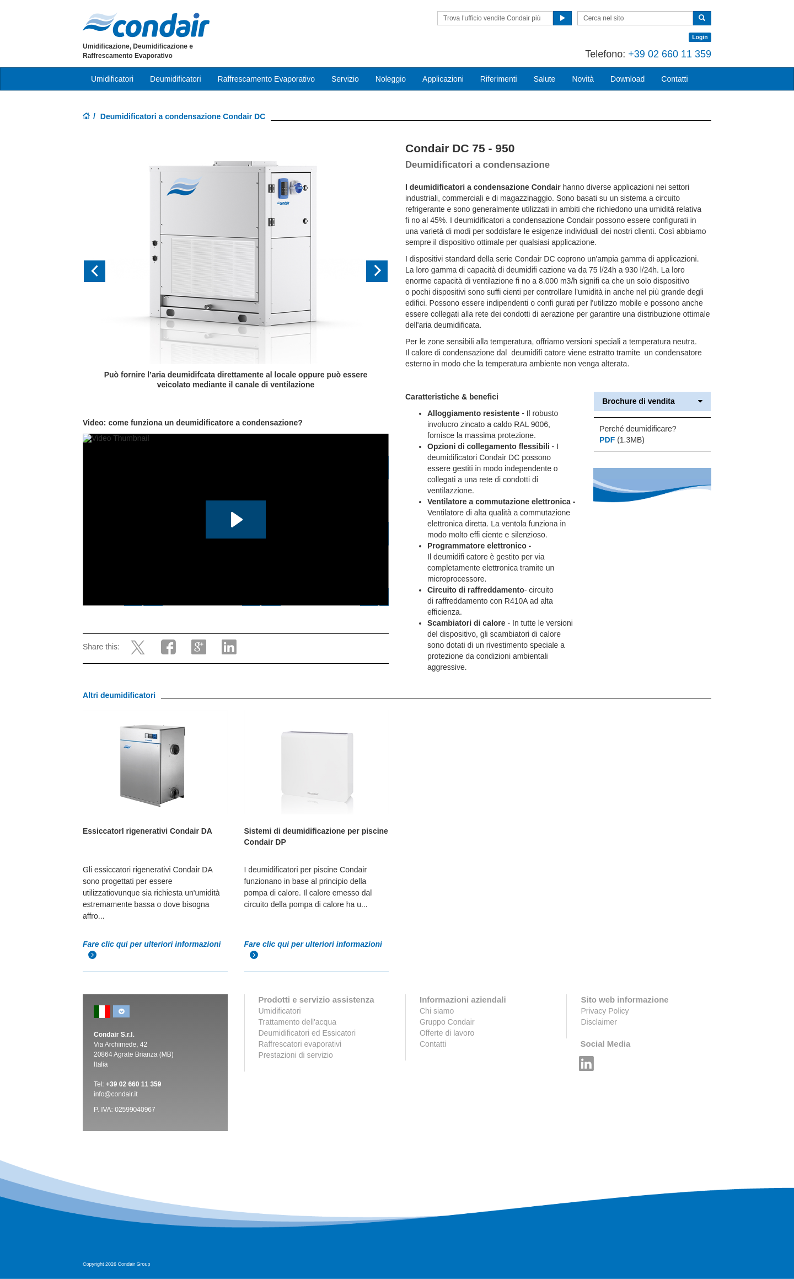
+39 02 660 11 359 (669, 54)
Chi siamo (437, 1010)
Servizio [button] (345, 78)
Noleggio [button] (390, 78)
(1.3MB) (622, 439)
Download (627, 78)
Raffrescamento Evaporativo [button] (266, 78)
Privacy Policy (605, 1010)
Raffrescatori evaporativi (300, 1044)
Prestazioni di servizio (296, 1055)
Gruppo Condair (447, 1021)
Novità (583, 78)
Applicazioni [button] (443, 78)
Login (700, 37)
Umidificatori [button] (112, 78)
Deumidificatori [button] (175, 78)
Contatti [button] (674, 78)
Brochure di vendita (652, 401)
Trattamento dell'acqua (297, 1021)
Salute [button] (545, 78)
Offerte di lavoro (447, 1032)
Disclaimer (598, 1021)
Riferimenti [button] (498, 78)
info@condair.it (116, 1094)
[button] (105, 272)
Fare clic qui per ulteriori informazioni (152, 950)
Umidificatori (280, 1010)
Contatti (433, 1044)
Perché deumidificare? (637, 428)
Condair (146, 25)
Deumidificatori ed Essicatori (307, 1032)
